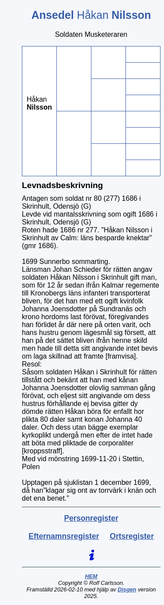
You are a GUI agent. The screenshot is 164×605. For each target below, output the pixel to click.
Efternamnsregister (63, 536)
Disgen (127, 589)
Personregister (91, 518)
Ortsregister (132, 536)
